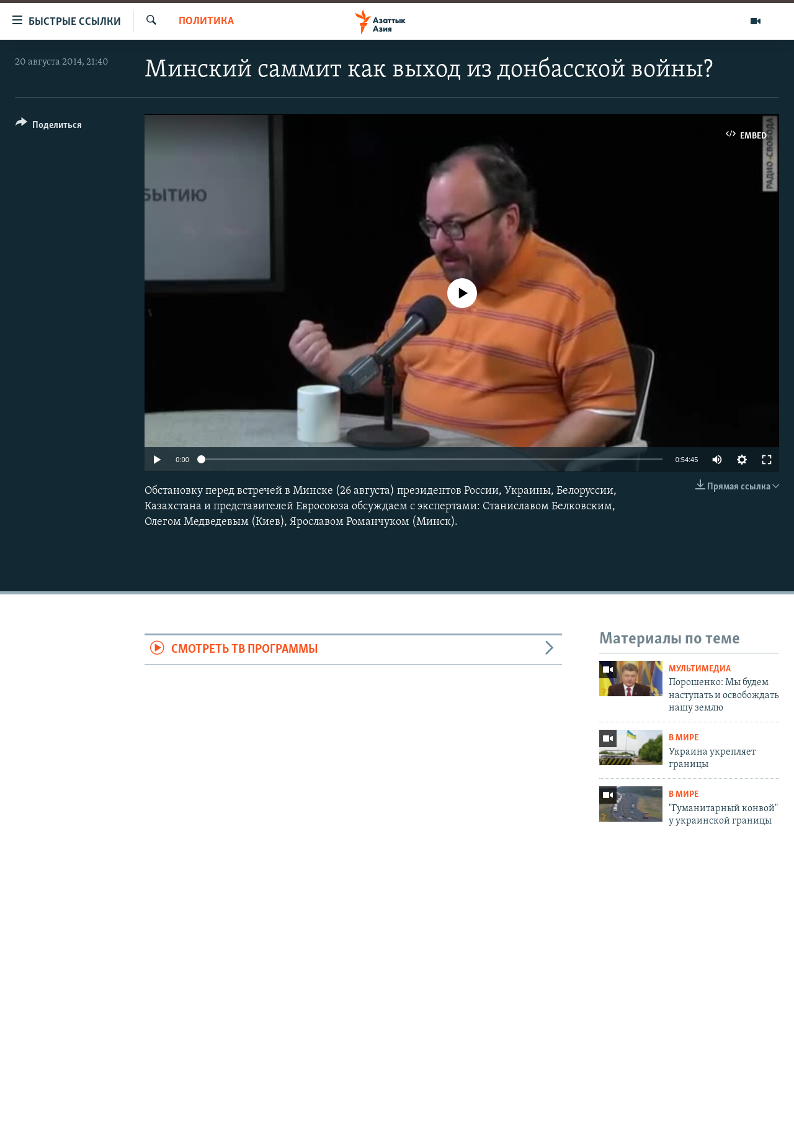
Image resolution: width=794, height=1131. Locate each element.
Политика (206, 21)
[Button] (49, 127)
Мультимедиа (700, 669)
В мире (683, 738)
